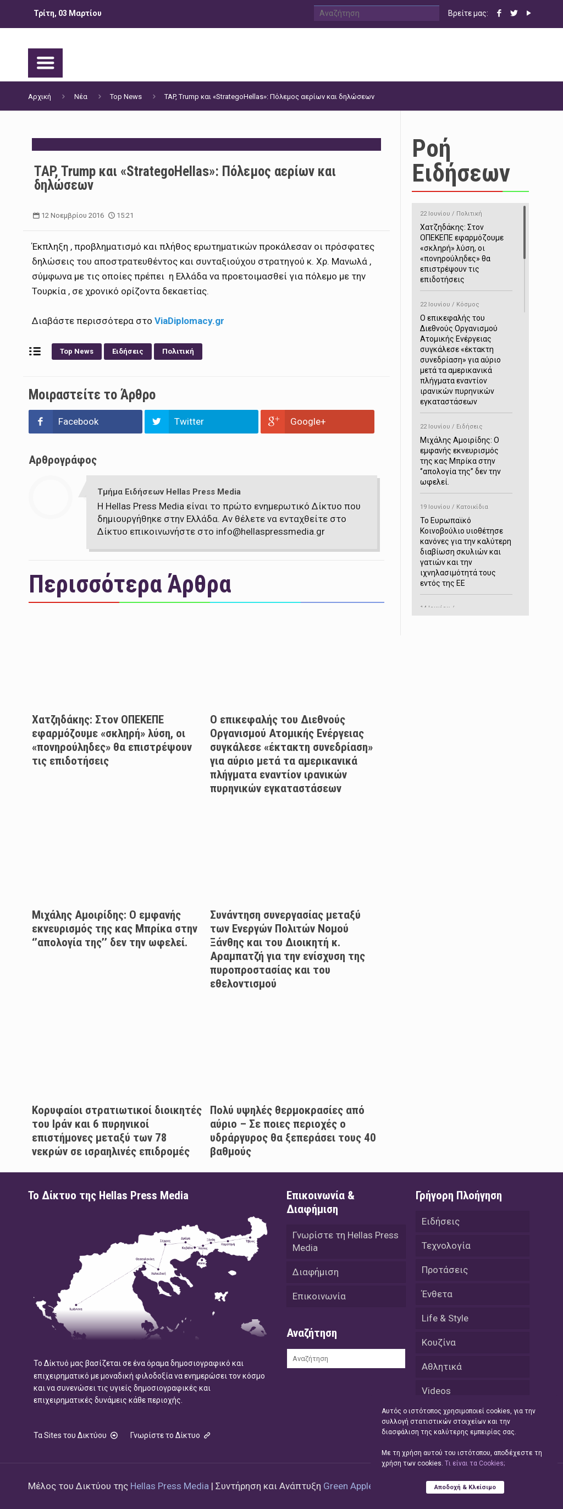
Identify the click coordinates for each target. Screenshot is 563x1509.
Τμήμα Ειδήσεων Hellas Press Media (169, 492)
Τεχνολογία (446, 1245)
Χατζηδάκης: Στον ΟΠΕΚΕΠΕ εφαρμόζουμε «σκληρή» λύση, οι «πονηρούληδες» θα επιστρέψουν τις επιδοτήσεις (112, 740)
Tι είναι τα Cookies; (475, 1463)
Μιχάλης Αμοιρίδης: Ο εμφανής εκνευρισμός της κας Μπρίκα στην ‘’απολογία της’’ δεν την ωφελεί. (114, 928)
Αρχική (39, 96)
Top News (126, 96)
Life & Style (445, 1318)
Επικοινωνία (319, 1296)
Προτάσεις (445, 1269)
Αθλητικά (442, 1366)
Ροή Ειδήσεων (461, 161)
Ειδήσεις (127, 351)
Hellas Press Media (169, 1485)
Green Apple (348, 1485)
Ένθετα (437, 1293)
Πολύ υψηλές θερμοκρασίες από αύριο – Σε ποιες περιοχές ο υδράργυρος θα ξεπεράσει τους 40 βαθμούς (293, 1131)
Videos (436, 1390)
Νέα (80, 96)
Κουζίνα (439, 1342)
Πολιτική (178, 351)
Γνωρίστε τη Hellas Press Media (345, 1241)
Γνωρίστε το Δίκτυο (171, 1435)
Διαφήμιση (315, 1271)
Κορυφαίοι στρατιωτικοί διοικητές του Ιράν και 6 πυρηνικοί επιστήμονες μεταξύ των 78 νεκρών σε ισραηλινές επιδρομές (117, 1131)
